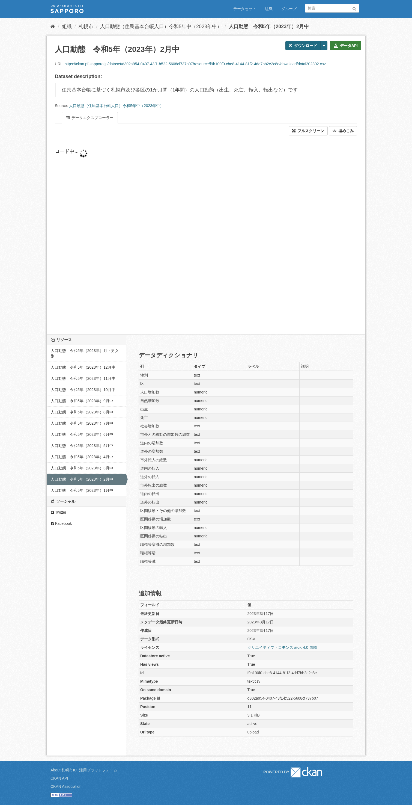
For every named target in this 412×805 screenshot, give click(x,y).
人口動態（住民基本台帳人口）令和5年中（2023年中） (161, 26)
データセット (244, 9)
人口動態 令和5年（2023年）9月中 (82, 401)
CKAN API (59, 778)
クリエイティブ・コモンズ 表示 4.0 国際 (282, 647)
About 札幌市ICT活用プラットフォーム (83, 770)
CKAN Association (66, 786)
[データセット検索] (332, 8)
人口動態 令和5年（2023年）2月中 (269, 26)
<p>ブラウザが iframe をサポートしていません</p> (186, 235)
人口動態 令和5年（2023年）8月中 (82, 412)
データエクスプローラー (90, 118)
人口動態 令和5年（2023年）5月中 (82, 445)
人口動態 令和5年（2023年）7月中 (82, 423)
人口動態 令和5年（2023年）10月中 (83, 389)
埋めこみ (343, 131)
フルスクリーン (308, 131)
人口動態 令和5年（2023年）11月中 (83, 378)
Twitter (58, 512)
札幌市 (86, 26)
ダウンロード (303, 45)
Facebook (61, 523)
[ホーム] (52, 26)
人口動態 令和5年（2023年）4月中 (82, 457)
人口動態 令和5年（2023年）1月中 (82, 490)
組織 (269, 9)
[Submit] (354, 7)
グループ (289, 9)
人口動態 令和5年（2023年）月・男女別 (85, 353)
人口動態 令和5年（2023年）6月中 (82, 434)
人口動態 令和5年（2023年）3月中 (82, 468)
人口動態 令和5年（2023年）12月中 (83, 367)
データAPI (345, 45)
